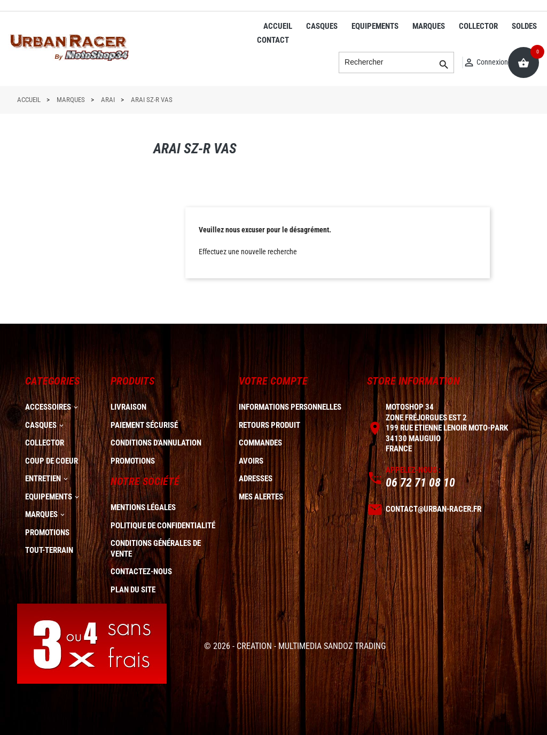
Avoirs (251, 461)
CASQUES (322, 26)
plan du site (133, 590)
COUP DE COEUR (51, 461)
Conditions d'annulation (156, 443)
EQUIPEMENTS (374, 26)
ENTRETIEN (43, 478)
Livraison (128, 407)
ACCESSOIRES (48, 407)
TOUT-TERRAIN (49, 550)
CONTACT (273, 40)
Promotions (133, 461)
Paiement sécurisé (144, 425)
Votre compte (273, 380)
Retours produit (269, 425)
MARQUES (428, 26)
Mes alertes (261, 497)
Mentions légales (143, 507)
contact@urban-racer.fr (433, 509)
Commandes (260, 443)
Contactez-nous (141, 571)
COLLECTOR (478, 26)
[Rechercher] (396, 62)
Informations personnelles (290, 407)
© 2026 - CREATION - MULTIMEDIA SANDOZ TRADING (295, 646)
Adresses (255, 478)
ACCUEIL (277, 26)
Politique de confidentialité (163, 525)
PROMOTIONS (47, 532)
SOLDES (524, 26)
